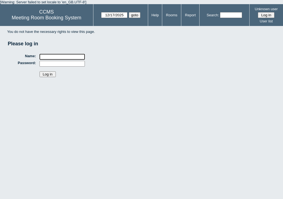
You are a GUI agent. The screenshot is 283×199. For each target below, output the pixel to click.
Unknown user (266, 9)
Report (190, 15)
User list (266, 21)
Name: (30, 56)
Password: (27, 63)
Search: (213, 15)
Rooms (171, 15)
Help (155, 15)
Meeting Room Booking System (46, 17)
